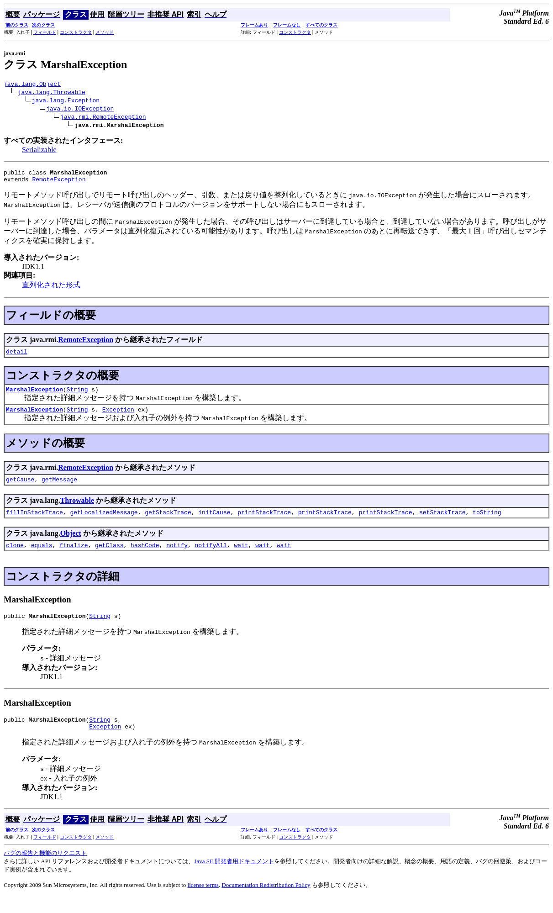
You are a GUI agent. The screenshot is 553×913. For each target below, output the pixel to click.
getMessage (59, 489)
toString (487, 523)
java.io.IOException (80, 110)
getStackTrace (168, 523)
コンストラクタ (76, 32)
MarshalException (34, 396)
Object (70, 544)
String (77, 396)
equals (42, 557)
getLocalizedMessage (103, 523)
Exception (118, 417)
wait (241, 557)
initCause (214, 523)
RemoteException (58, 183)
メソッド (104, 32)
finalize (73, 557)
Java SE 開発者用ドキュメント (234, 877)
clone (15, 557)
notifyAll (211, 557)
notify (177, 557)
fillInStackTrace (34, 523)
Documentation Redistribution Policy (265, 901)
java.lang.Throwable (51, 93)
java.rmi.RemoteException (103, 118)
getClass (109, 557)
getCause (20, 489)
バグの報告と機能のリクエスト (45, 869)
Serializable (39, 151)
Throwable (77, 510)
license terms (203, 901)
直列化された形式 (51, 289)
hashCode (145, 557)
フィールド (44, 32)
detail (16, 357)
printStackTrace (264, 523)
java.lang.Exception (66, 101)
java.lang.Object (32, 85)
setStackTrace (442, 523)
